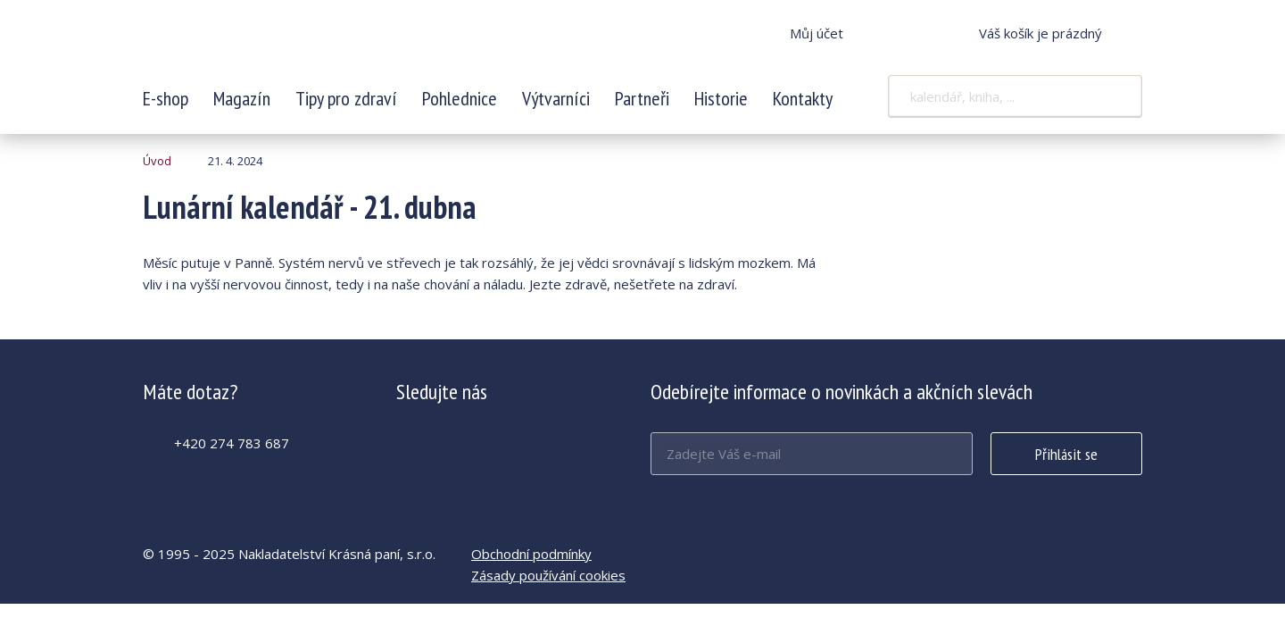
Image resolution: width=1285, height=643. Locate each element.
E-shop (165, 98)
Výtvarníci (556, 98)
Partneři (642, 98)
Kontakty (803, 98)
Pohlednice (459, 98)
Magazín (241, 98)
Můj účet (816, 33)
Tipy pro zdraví (346, 98)
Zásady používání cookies (548, 575)
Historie (721, 98)
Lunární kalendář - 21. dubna (261, 44)
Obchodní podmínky (531, 554)
